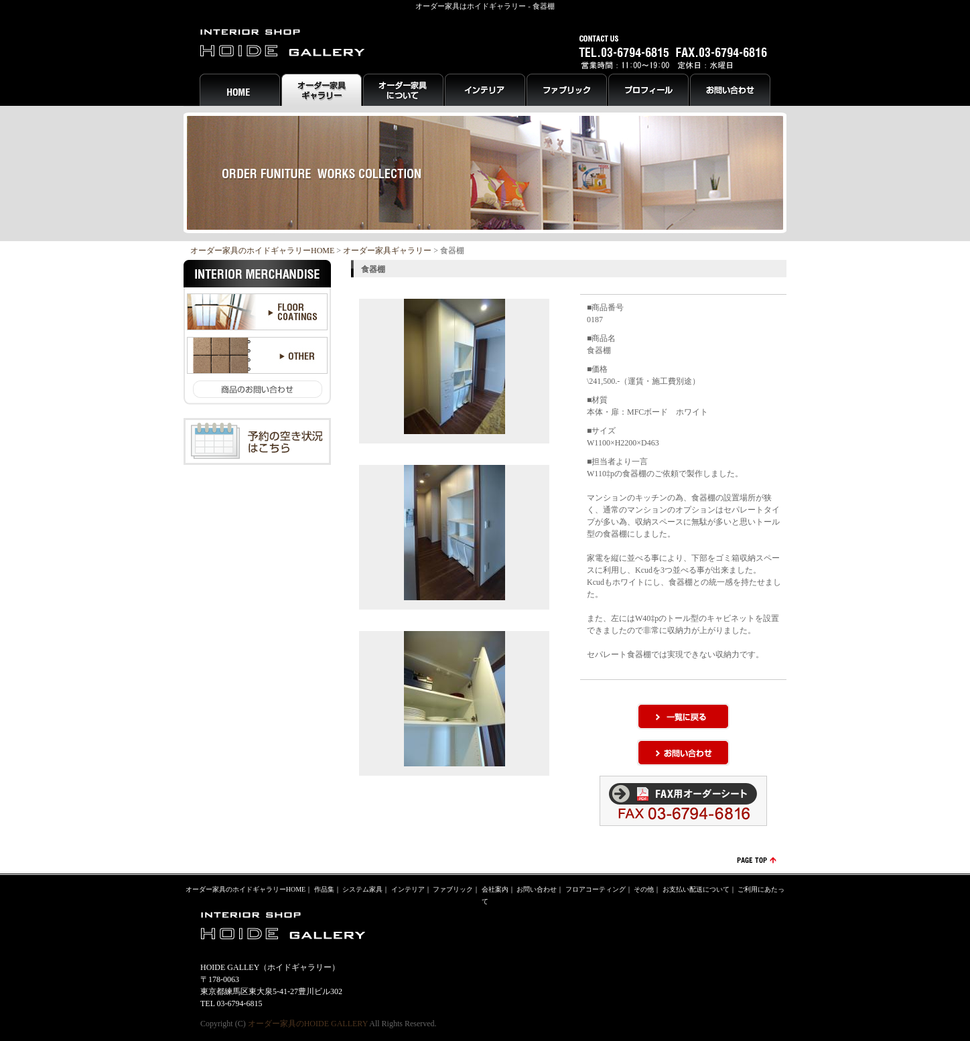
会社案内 (495, 889)
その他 (644, 889)
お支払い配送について (696, 889)
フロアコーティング (595, 889)
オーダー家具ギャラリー (387, 250)
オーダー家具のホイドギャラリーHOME (262, 250)
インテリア (408, 889)
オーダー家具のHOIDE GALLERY (308, 1023)
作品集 (324, 889)
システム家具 (362, 889)
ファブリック (453, 889)
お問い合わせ (536, 889)
